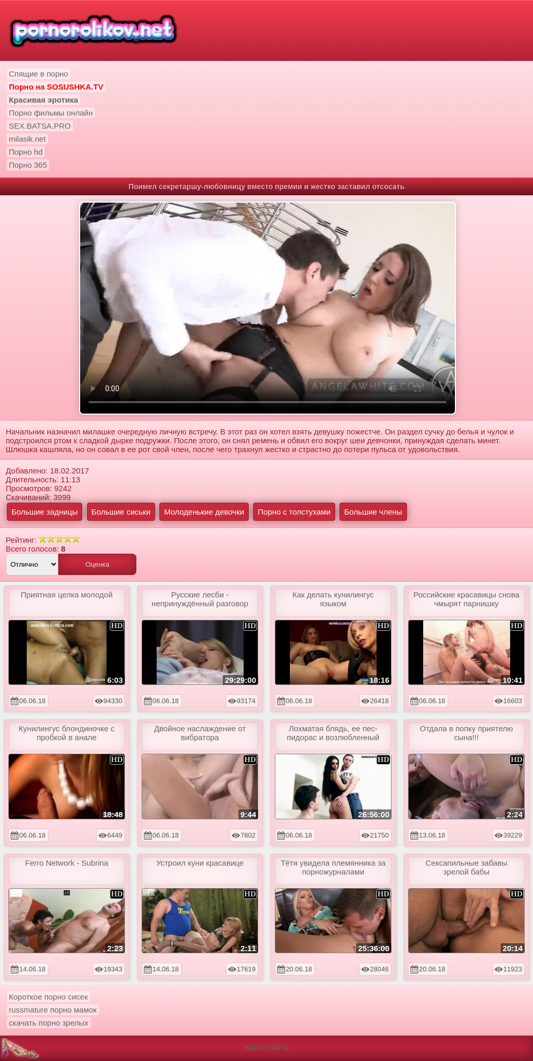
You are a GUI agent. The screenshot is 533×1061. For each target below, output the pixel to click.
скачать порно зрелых (48, 1022)
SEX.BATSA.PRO (40, 125)
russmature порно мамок (53, 1009)
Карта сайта (266, 1047)
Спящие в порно (38, 73)
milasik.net (27, 138)
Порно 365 (28, 164)
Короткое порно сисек (48, 996)
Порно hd (26, 151)
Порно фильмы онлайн (51, 112)
